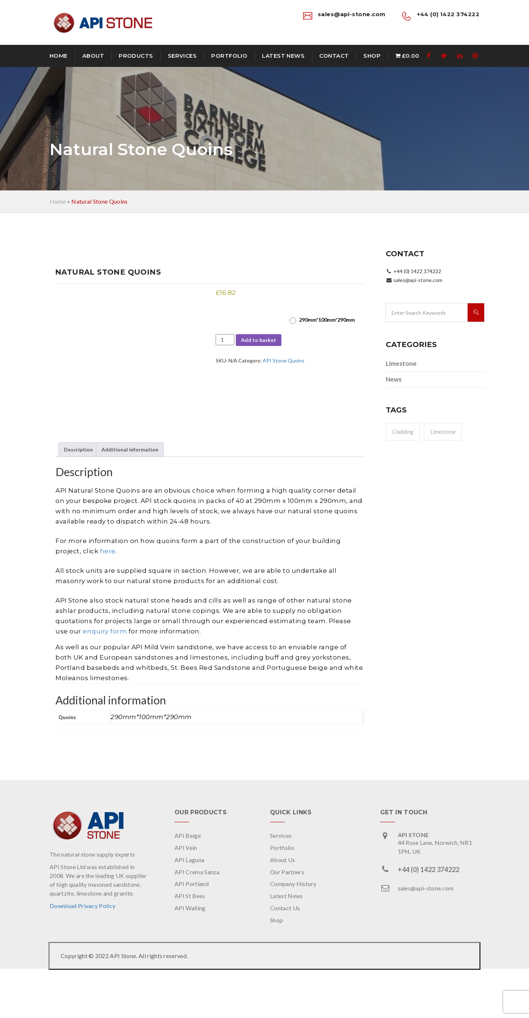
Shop (372, 55)
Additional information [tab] (129, 499)
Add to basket (258, 340)
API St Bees (189, 945)
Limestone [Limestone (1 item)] (443, 431)
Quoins (224, 314)
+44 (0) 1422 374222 (429, 919)
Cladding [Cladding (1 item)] (403, 431)
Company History (293, 933)
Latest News (283, 55)
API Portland (191, 933)
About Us (282, 909)
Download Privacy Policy (82, 955)
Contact (334, 55)
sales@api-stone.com (426, 937)
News (394, 379)
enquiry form (105, 680)
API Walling (190, 957)
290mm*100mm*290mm (327, 320)
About (93, 55)
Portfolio (229, 55)
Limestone (401, 363)
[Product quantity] (225, 339)
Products (136, 55)
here (108, 600)
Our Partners (287, 921)
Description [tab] (78, 499)
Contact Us (285, 957)
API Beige (187, 884)
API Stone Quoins (284, 360)
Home (59, 55)
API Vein (185, 896)
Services (182, 55)
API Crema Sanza (197, 921)
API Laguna (189, 909)
